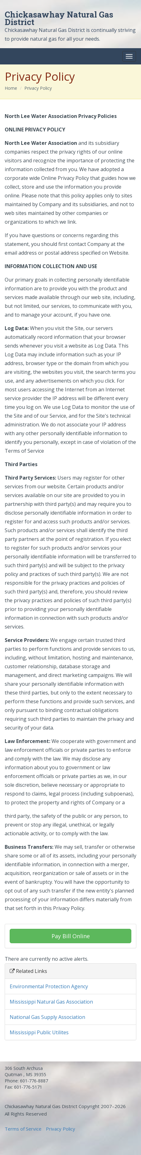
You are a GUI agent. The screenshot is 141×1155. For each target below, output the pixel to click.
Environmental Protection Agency (49, 986)
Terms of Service (23, 1129)
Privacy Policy (38, 88)
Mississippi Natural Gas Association (51, 1001)
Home (11, 88)
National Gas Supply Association (47, 1017)
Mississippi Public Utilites (39, 1032)
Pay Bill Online (70, 936)
